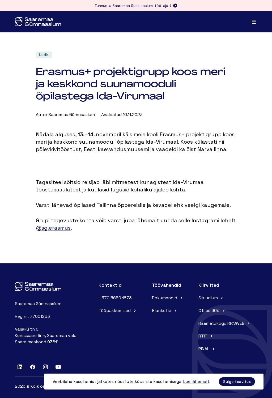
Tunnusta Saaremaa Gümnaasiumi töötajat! (136, 5)
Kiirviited (208, 285)
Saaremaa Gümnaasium (71, 114)
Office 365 (212, 310)
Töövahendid (166, 285)
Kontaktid (110, 285)
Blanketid (165, 310)
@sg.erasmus (53, 227)
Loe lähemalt (196, 381)
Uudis (44, 54)
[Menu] (254, 21)
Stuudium (211, 298)
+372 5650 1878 (115, 298)
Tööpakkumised (118, 310)
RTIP (206, 336)
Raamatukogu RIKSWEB (224, 323)
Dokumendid (168, 298)
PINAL (207, 349)
